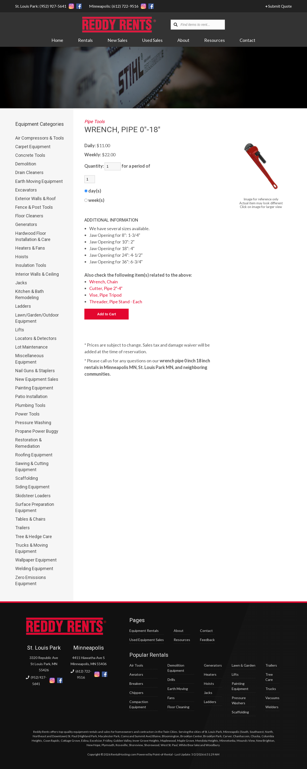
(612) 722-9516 (81, 674)
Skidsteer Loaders (33, 495)
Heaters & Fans (30, 248)
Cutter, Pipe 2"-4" (106, 288)
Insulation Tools (30, 265)
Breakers (136, 683)
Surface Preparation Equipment (34, 507)
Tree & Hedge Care (33, 536)
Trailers (22, 527)
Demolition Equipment (176, 668)
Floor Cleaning (178, 707)
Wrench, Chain (103, 281)
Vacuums (272, 698)
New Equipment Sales (36, 379)
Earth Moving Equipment (39, 181)
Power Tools (27, 414)
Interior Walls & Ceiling (37, 274)
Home (57, 40)
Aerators (136, 674)
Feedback (207, 640)
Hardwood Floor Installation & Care (32, 236)
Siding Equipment (32, 486)
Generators (26, 224)
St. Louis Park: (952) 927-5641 (40, 6)
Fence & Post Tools (34, 207)
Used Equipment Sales (146, 640)
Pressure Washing (33, 422)
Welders (271, 707)
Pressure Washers (239, 700)
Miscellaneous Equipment (29, 358)
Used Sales (152, 40)
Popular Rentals (148, 655)
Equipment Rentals (144, 630)
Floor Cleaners (29, 215)
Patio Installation (31, 396)
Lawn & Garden (243, 665)
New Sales (118, 40)
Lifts (19, 329)
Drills (171, 679)
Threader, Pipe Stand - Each (115, 301)
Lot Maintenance (31, 347)
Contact (248, 40)
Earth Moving (178, 689)
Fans (171, 698)
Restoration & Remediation (28, 443)
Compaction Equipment (138, 704)
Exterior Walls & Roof (35, 198)
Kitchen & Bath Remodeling (29, 294)
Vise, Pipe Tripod (105, 295)
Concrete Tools (30, 155)
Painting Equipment (34, 387)
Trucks (270, 689)
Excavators (26, 189)
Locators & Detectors (36, 338)
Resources (214, 40)
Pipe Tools (94, 121)
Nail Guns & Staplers (35, 370)
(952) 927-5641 (36, 680)
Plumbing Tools (30, 405)
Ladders (23, 306)
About (184, 40)
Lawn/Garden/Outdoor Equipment (37, 318)
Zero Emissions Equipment (30, 580)
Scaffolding (26, 478)
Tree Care (269, 677)
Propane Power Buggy (36, 431)
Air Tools (136, 665)
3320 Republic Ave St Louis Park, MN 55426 (44, 664)
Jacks (21, 282)
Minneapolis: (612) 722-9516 (113, 6)
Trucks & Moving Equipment (31, 548)
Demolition (25, 163)
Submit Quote (278, 6)
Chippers (136, 692)
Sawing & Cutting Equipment (31, 466)
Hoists (21, 256)
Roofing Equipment (33, 454)
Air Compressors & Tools (39, 138)
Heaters (210, 674)
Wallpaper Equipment (36, 559)
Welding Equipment (34, 568)
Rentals (85, 40)
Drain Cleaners (29, 172)
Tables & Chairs (30, 519)
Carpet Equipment (32, 146)
